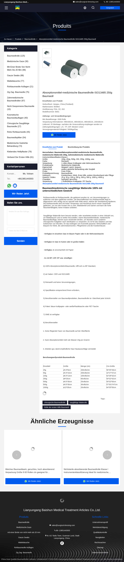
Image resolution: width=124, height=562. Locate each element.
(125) (16, 56)
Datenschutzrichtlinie (100, 553)
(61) (20, 157)
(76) (19, 152)
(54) (16, 137)
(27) (18, 124)
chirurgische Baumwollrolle (54, 402)
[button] (16, 454)
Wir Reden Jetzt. (21, 193)
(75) (18, 92)
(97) (16, 99)
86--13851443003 (112, 2)
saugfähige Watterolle (78, 402)
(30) (17, 61)
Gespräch (110, 8)
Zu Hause (8, 39)
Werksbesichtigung (100, 527)
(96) (18, 68)
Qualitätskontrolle (100, 532)
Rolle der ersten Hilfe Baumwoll (56, 407)
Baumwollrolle (30, 39)
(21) (20, 86)
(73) (17, 144)
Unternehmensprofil (100, 522)
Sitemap (100, 547)
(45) (18, 132)
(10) (20, 107)
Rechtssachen (100, 542)
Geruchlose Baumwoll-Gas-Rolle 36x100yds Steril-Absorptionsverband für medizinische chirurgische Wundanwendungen (28, 471)
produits (18, 39)
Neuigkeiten (100, 537)
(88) (15, 75)
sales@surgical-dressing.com (85, 2)
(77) (15, 81)
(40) (17, 116)
